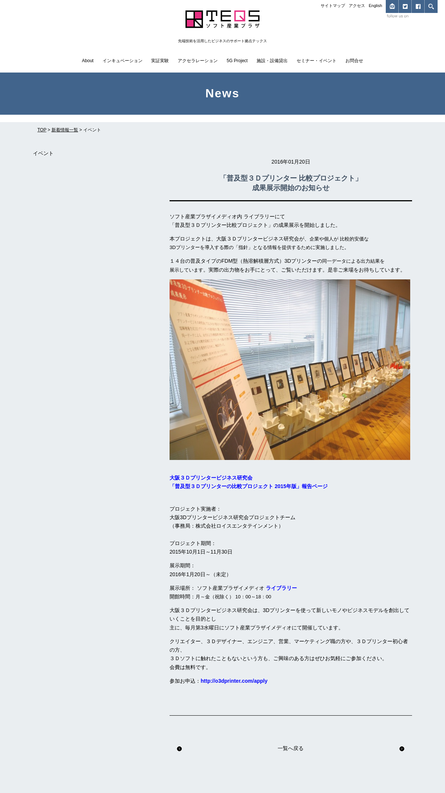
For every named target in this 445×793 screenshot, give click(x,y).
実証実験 (160, 60)
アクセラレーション (198, 60)
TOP (41, 129)
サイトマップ (333, 5)
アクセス (357, 5)
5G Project (237, 60)
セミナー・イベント (317, 60)
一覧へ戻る (291, 748)
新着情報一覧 (64, 129)
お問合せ (354, 60)
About (87, 60)
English (375, 5)
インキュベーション (123, 60)
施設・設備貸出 (272, 60)
